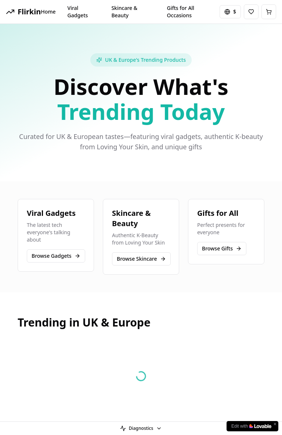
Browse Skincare (141, 258)
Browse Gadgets (56, 255)
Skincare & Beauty (124, 11)
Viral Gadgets (78, 11)
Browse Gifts (222, 248)
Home (48, 11)
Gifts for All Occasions (181, 11)
